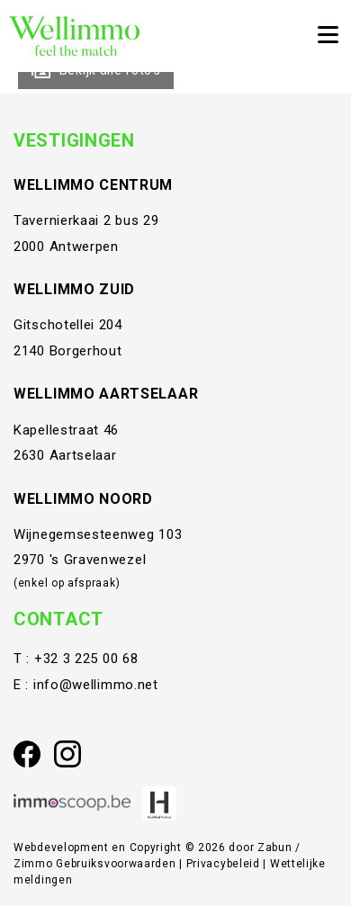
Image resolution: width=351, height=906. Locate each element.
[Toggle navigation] (327, 36)
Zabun (274, 847)
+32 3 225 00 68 (86, 658)
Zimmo (33, 863)
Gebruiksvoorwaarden (117, 863)
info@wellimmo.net (95, 685)
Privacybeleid (225, 863)
